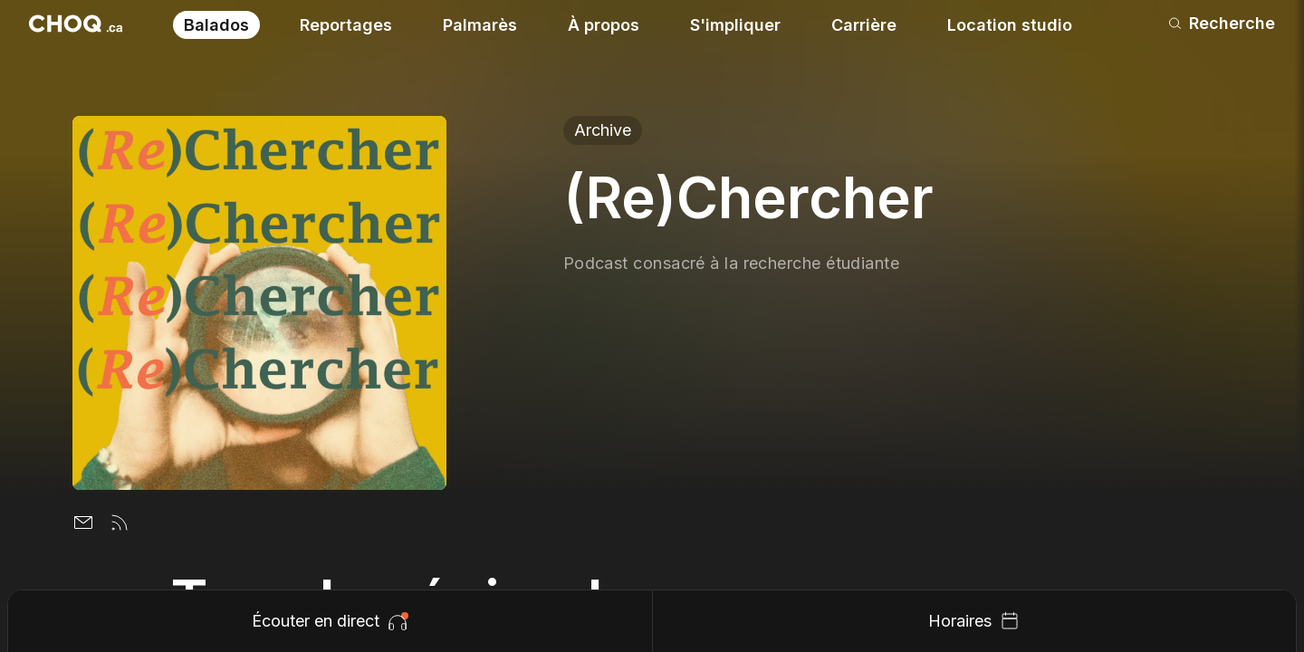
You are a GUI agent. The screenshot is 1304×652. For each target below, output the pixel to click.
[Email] (83, 522)
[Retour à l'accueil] (75, 23)
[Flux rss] (119, 522)
